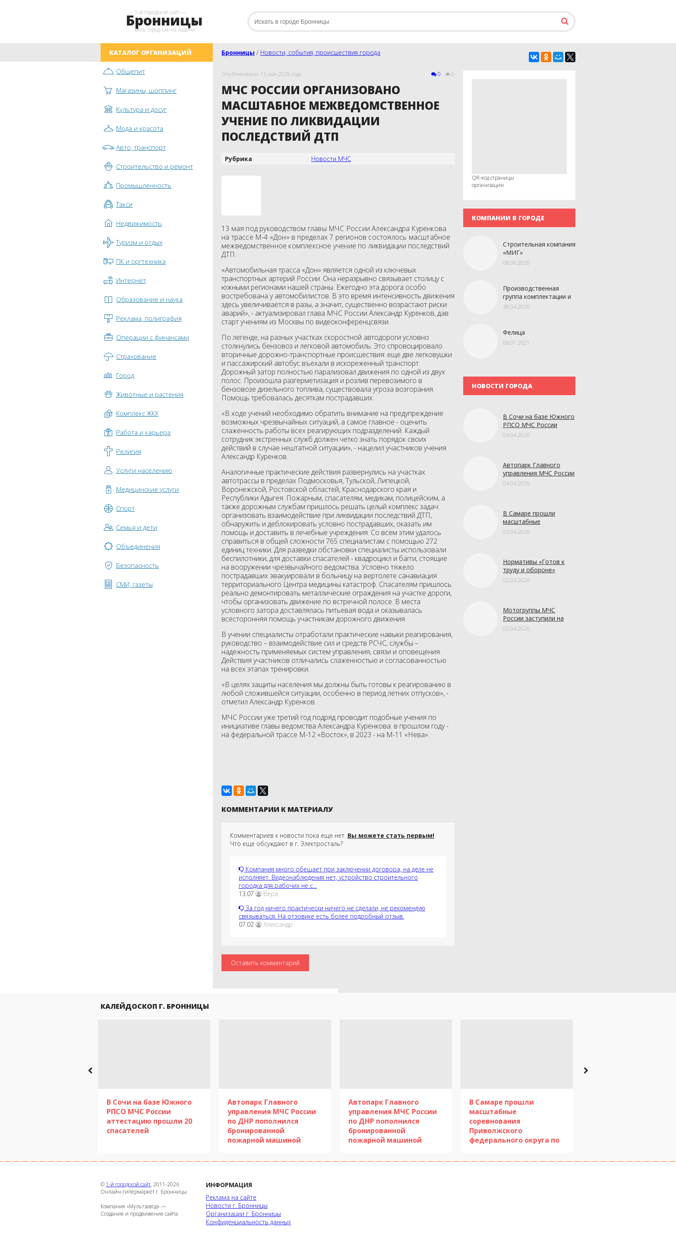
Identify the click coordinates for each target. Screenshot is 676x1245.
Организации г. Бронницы (243, 1214)
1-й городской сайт (128, 1184)
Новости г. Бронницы (237, 1205)
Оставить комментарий (265, 963)
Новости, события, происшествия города (320, 52)
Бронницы (238, 52)
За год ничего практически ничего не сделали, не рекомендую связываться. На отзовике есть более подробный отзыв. (332, 912)
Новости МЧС (331, 159)
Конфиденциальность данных (248, 1222)
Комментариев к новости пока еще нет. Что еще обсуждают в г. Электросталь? (332, 839)
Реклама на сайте (231, 1197)
